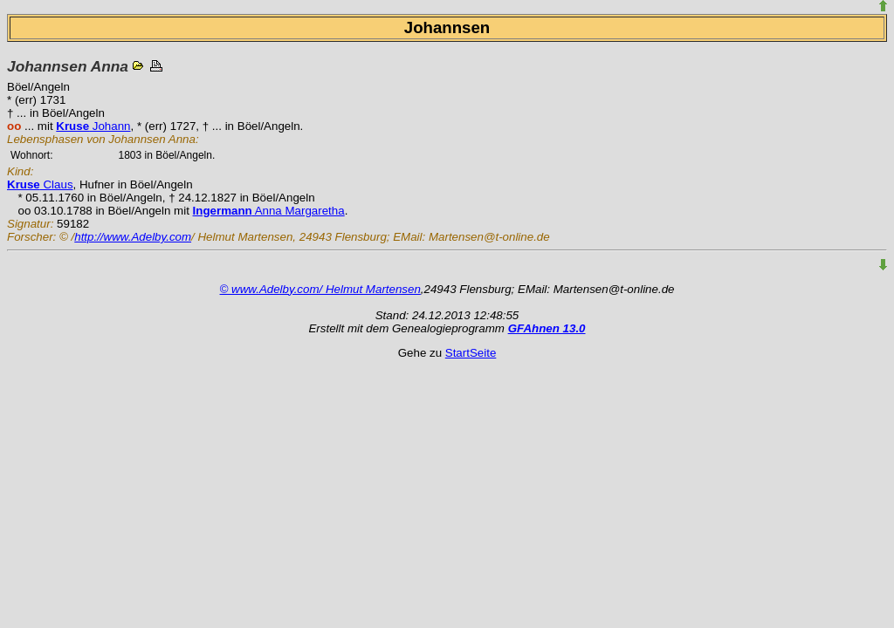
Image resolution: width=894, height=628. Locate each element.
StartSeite (471, 352)
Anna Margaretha (269, 210)
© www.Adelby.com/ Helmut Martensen (320, 289)
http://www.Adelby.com (132, 236)
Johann (93, 126)
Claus (40, 184)
